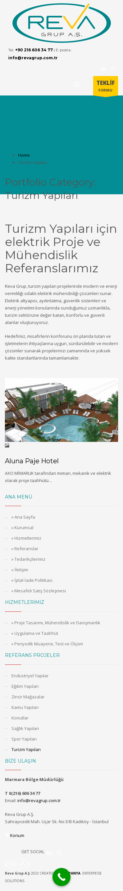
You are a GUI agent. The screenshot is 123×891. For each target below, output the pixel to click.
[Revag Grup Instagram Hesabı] (113, 68)
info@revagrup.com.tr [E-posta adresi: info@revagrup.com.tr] (33, 57)
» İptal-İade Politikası (31, 580)
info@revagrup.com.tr (39, 800)
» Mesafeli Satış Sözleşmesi (38, 591)
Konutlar (20, 718)
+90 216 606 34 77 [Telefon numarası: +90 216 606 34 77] (34, 49)
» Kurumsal (22, 527)
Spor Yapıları (24, 739)
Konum (14, 835)
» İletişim (19, 570)
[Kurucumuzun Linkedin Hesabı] (103, 68)
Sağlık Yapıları (25, 728)
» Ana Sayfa (23, 517)
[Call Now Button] (61, 877)
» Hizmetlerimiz (26, 538)
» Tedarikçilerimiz (28, 559)
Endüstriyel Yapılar (30, 676)
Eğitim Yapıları (25, 686)
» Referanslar (24, 549)
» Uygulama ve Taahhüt (34, 633)
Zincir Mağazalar (28, 697)
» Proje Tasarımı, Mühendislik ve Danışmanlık (55, 623)
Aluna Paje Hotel (32, 461)
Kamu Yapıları (25, 707)
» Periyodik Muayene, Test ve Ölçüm (47, 644)
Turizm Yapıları (26, 749)
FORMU (105, 87)
